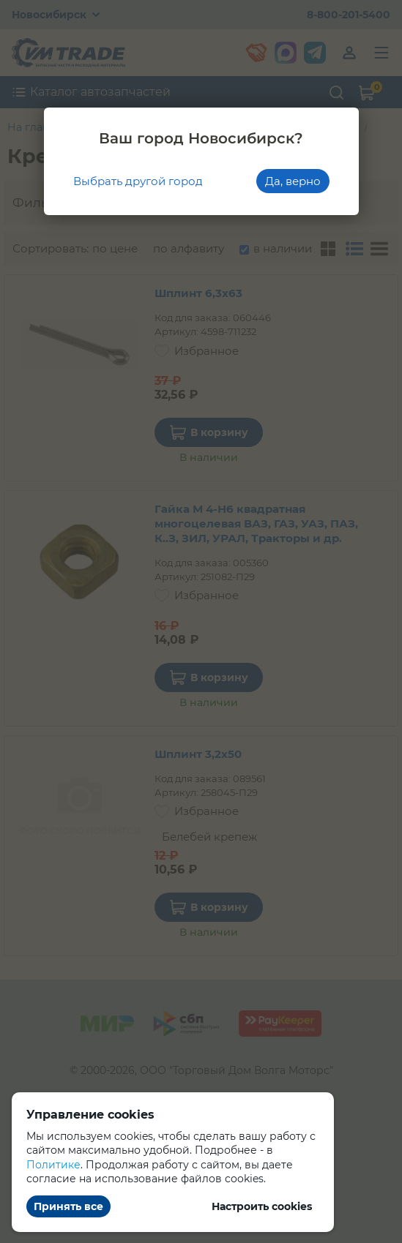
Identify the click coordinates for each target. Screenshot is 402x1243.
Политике (53, 1164)
